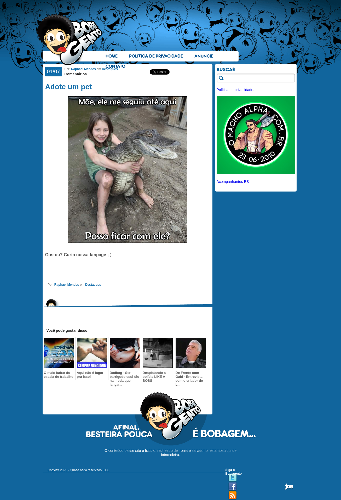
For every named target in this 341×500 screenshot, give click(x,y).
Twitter (232, 477)
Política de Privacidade (156, 56)
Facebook (232, 486)
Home (112, 56)
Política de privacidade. (236, 90)
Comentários (76, 74)
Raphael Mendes (83, 69)
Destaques (110, 69)
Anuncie (203, 56)
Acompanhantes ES (233, 181)
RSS (232, 495)
